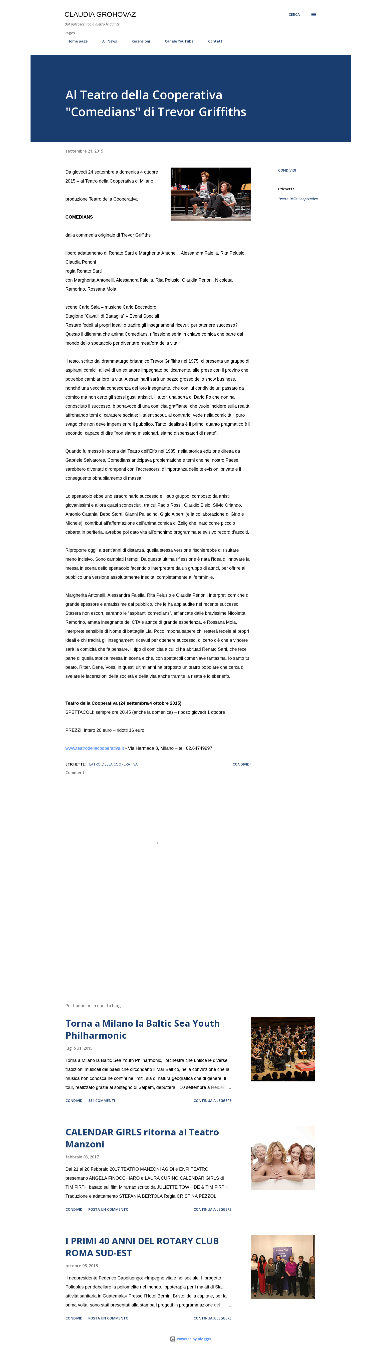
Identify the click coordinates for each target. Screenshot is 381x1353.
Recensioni (138, 41)
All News (106, 41)
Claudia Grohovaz (100, 14)
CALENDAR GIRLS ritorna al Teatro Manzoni (142, 1138)
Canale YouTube (176, 41)
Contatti (212, 41)
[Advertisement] (150, 941)
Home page (75, 41)
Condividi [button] (287, 170)
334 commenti (101, 1100)
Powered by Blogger (190, 1338)
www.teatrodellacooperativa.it (95, 748)
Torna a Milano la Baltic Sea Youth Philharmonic (143, 1029)
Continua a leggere (213, 1100)
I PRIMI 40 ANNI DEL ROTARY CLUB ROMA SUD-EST (142, 1247)
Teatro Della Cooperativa (298, 198)
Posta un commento (108, 1209)
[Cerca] (294, 14)
